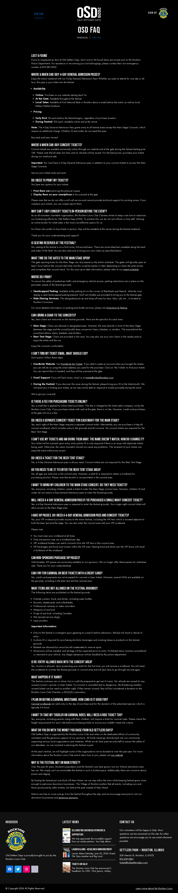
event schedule (131, 269)
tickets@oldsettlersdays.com (99, 377)
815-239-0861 (127, 859)
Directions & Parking (117, 307)
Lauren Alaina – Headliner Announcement (92, 849)
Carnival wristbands (41, 704)
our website (117, 755)
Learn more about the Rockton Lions (154, 888)
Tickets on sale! (80, 864)
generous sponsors (68, 797)
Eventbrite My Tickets (71, 364)
